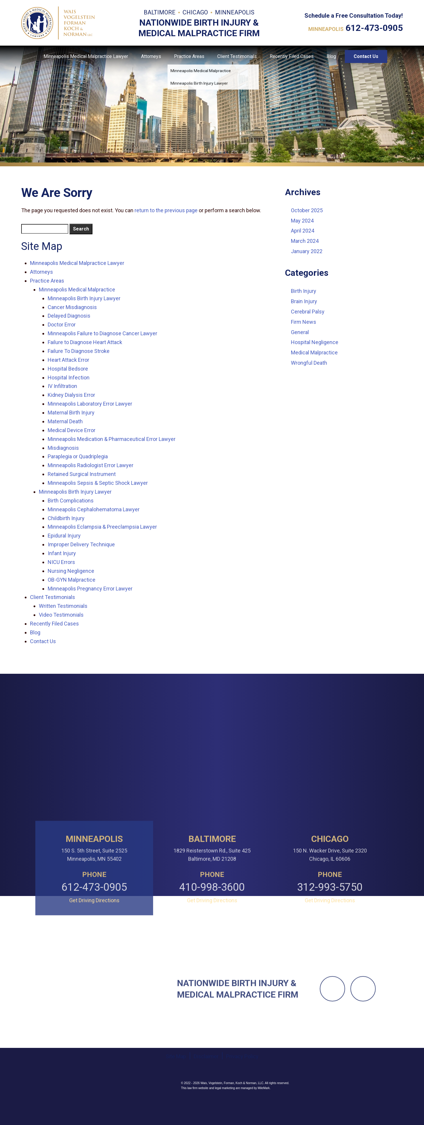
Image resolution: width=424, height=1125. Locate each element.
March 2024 (305, 241)
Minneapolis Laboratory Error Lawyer (90, 404)
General (300, 332)
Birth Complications (71, 500)
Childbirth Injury (66, 518)
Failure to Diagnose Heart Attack (85, 342)
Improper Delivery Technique (81, 544)
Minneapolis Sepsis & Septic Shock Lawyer (98, 483)
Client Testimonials (237, 56)
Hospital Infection (69, 377)
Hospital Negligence (314, 342)
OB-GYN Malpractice (71, 580)
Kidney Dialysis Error (71, 395)
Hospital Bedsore (68, 369)
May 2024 (302, 221)
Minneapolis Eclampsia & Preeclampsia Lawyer (102, 527)
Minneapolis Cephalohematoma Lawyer (94, 509)
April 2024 (302, 231)
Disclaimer (206, 1101)
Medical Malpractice (314, 352)
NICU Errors (61, 562)
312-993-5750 (329, 954)
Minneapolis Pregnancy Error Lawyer (90, 588)
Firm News (303, 322)
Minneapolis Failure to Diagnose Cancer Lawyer (102, 333)
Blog (331, 56)
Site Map (176, 1101)
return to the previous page (166, 210)
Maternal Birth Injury (71, 412)
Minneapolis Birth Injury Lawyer (84, 298)
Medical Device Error (71, 430)
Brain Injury (304, 301)
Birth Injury (303, 291)
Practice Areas (189, 56)
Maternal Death (65, 421)
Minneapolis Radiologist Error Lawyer (90, 465)
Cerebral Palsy (307, 311)
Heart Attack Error (68, 360)
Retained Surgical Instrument (82, 474)
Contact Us (366, 56)
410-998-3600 (212, 954)
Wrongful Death (309, 363)
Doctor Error (62, 324)
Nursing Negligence (71, 571)
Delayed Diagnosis (69, 316)
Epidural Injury (64, 535)
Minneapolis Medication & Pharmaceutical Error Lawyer (111, 439)
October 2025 (307, 210)
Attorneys (151, 56)
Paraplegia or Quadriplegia (78, 456)
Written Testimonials (63, 606)
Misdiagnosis (63, 448)
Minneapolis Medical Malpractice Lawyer (86, 56)
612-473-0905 (374, 28)
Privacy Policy (242, 1101)
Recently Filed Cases (292, 56)
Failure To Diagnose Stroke (79, 351)
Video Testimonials (61, 615)
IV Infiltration (62, 386)
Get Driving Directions (94, 967)
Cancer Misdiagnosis (72, 307)
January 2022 (306, 251)
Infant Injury (62, 553)
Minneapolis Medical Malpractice (77, 289)
